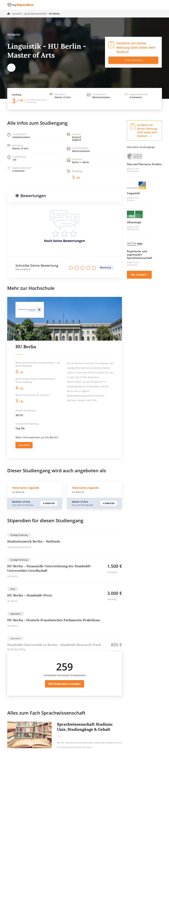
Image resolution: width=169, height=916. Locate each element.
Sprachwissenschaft (35, 13)
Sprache (17, 13)
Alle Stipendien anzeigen (64, 684)
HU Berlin (25, 346)
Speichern (11, 68)
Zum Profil (24, 445)
